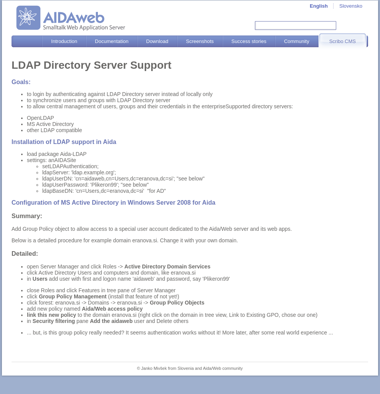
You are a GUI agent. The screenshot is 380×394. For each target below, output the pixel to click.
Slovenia (186, 368)
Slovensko (350, 6)
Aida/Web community (223, 368)
